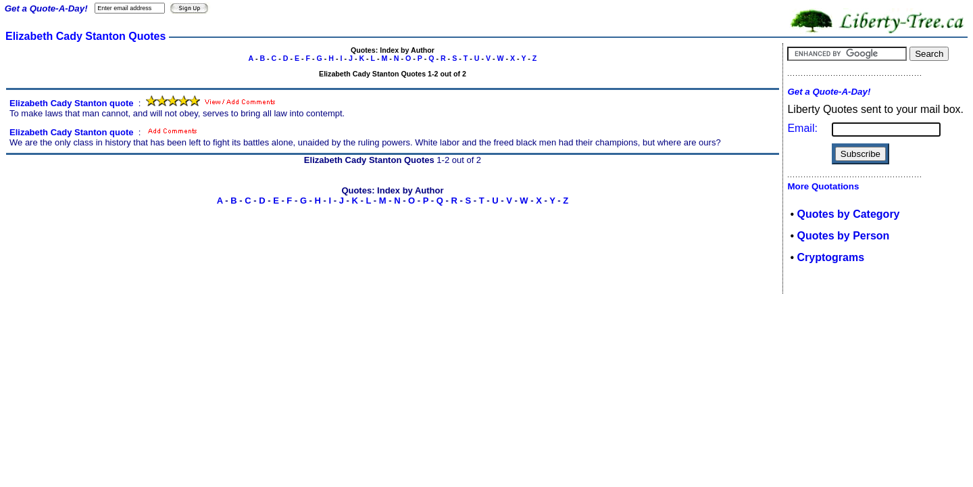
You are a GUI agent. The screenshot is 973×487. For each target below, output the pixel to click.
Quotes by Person (843, 235)
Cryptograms (830, 257)
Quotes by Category (848, 214)
